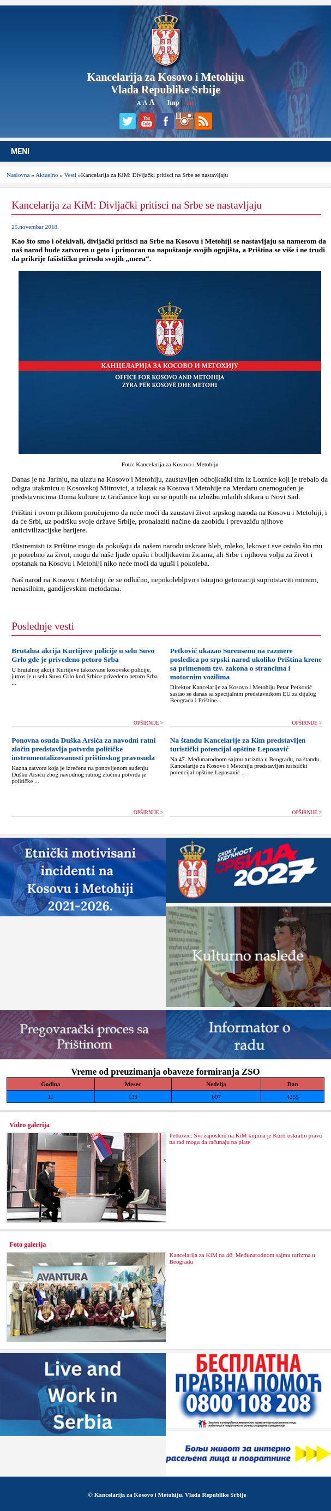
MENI (20, 151)
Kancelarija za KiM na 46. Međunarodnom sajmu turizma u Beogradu (242, 1258)
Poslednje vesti (42, 626)
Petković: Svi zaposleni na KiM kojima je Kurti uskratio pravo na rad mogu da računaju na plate (245, 1138)
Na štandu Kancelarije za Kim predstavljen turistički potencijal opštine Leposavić (238, 744)
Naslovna (18, 174)
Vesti (70, 174)
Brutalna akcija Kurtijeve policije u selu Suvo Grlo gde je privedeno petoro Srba (82, 655)
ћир (173, 102)
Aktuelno (46, 174)
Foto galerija (27, 1244)
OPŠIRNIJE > (148, 723)
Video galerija (29, 1125)
